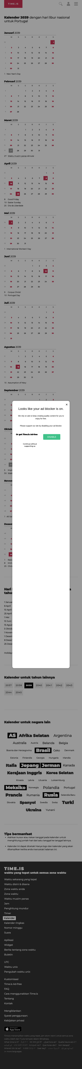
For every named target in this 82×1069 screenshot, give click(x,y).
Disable (51, 437)
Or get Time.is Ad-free (26, 434)
